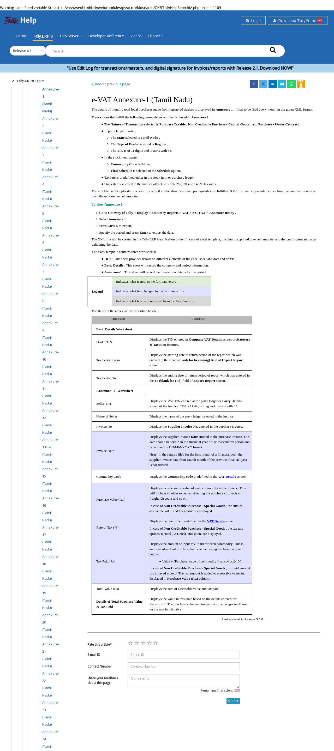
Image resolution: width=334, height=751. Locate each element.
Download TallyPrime (298, 20)
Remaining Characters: (220, 690)
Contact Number (99, 666)
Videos (136, 35)
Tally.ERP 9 (43, 36)
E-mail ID (93, 654)
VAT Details (227, 477)
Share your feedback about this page (102, 680)
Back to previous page (110, 84)
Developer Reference (106, 35)
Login (253, 20)
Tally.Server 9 (70, 35)
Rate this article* (99, 644)
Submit (233, 701)
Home (21, 35)
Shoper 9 (155, 35)
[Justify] (26, 81)
